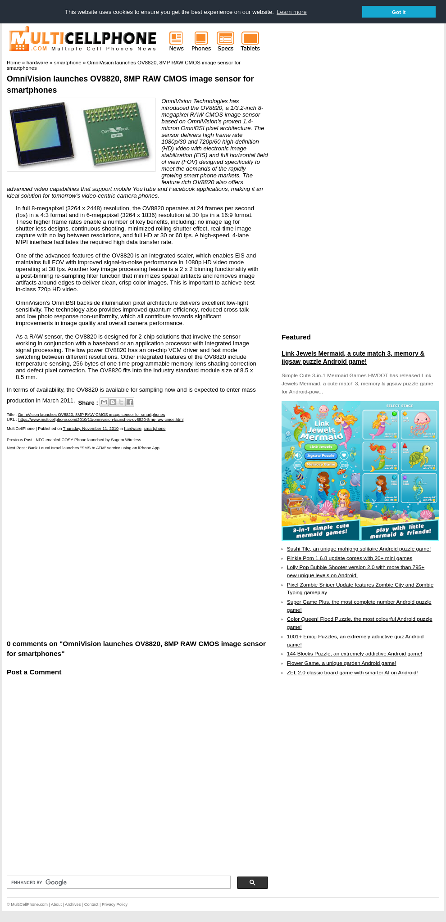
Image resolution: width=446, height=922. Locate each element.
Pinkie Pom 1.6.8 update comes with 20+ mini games (349, 558)
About (56, 904)
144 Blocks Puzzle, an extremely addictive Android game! (354, 654)
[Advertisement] (84, 544)
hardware (132, 428)
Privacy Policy (114, 904)
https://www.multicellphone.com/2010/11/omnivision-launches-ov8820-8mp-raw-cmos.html (101, 419)
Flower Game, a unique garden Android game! (341, 663)
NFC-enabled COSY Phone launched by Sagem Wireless (88, 440)
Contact (91, 904)
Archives (73, 904)
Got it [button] (399, 12)
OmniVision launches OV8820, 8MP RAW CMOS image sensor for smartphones (91, 414)
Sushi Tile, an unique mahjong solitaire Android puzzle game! (359, 549)
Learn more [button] (291, 12)
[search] (117, 882)
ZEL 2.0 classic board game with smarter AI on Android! (352, 672)
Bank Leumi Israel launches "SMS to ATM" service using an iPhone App (93, 448)
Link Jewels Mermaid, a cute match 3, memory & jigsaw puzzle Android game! (353, 357)
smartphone (155, 428)
